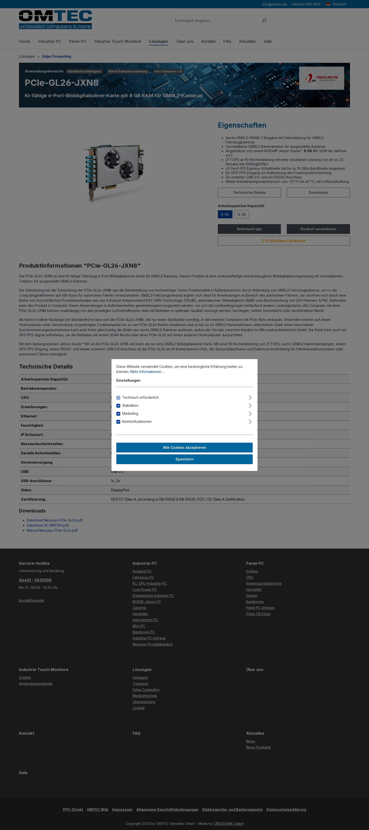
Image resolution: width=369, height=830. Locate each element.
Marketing (130, 413)
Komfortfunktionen (137, 421)
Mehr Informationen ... (147, 372)
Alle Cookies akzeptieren (184, 447)
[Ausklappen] (250, 397)
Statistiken (130, 405)
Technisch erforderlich (140, 397)
